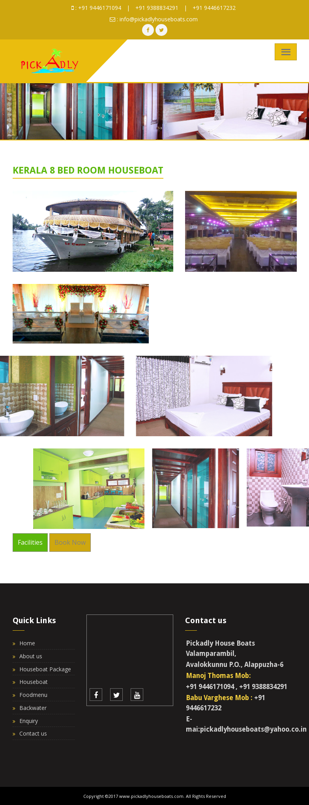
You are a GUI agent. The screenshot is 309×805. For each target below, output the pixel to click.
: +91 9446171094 (96, 7)
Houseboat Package (45, 669)
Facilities (30, 542)
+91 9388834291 (156, 7)
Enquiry (28, 721)
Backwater (33, 708)
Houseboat (33, 681)
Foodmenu (33, 695)
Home (27, 643)
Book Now (70, 542)
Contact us (33, 733)
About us (30, 656)
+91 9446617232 (214, 7)
